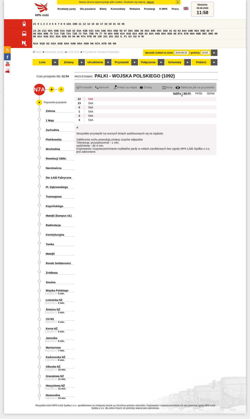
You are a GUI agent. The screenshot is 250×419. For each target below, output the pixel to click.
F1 (125, 36)
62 (175, 30)
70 (51, 33)
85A (163, 33)
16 (97, 23)
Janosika (51, 338)
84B (157, 33)
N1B (42, 43)
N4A (66, 43)
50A (50, 30)
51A (62, 30)
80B (116, 33)
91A (40, 36)
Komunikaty (118, 8)
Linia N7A (73, 51)
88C (204, 33)
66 (208, 30)
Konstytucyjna (55, 234)
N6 (92, 43)
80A (110, 33)
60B (153, 30)
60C (159, 30)
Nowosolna (53, 395)
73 (80, 33)
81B (128, 33)
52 (73, 30)
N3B (60, 43)
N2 (48, 43)
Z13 (44, 30)
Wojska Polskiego (57, 290)
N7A (97, 43)
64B (190, 30)
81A (122, 33)
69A (40, 33)
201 (111, 36)
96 (78, 36)
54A (97, 30)
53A (79, 30)
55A (109, 30)
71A (56, 33)
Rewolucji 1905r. (56, 158)
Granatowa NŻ (55, 376)
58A (130, 30)
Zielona (50, 111)
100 (100, 36)
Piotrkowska (53, 139)
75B (91, 33)
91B (46, 36)
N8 (109, 43)
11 (80, 23)
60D (165, 30)
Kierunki (102, 87)
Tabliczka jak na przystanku (195, 87)
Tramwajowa (54, 196)
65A (196, 30)
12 (84, 23)
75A (85, 33)
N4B (73, 43)
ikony (167, 87)
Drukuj (146, 87)
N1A (35, 43)
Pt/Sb (198, 93)
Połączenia (148, 62)
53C (91, 30)
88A (192, 33)
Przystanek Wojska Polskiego (101, 51)
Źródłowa (52, 272)
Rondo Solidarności (58, 263)
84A (151, 33)
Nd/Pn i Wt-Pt (182, 93)
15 (92, 23)
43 (118, 23)
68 (34, 33)
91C (52, 36)
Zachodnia (52, 130)
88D (210, 33)
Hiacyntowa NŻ (55, 385)
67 (212, 30)
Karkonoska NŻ (55, 357)
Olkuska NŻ (53, 366)
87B (186, 33)
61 (170, 30)
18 (105, 23)
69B (46, 33)
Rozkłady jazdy (54, 51)
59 (141, 30)
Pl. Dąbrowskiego (57, 187)
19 (110, 23)
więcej (150, 2)
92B (64, 36)
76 (96, 33)
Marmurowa (53, 347)
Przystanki (122, 62)
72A (68, 33)
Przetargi (149, 8)
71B (62, 33)
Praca (175, 8)
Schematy (174, 62)
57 (125, 30)
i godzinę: (195, 52)
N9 (114, 43)
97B (89, 36)
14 (88, 23)
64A (184, 30)
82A (134, 33)
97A (83, 36)
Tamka (50, 244)
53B (85, 30)
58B (136, 30)
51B (68, 30)
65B (202, 30)
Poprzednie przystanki (55, 102)
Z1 (34, 23)
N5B (86, 43)
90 (34, 36)
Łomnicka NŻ (54, 300)
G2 (135, 36)
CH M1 (50, 319)
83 (146, 33)
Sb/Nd (211, 93)
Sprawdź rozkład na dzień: (159, 52)
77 (100, 33)
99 (94, 36)
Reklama (135, 8)
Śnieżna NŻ (53, 309)
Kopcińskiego (54, 206)
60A (147, 30)
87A (180, 33)
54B (103, 30)
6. (121, 36)
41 (114, 23)
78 (105, 33)
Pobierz (201, 62)
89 (216, 33)
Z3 (34, 30)
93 (69, 36)
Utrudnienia (95, 62)
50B (56, 30)
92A (58, 36)
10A (69, 23)
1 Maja (50, 120)
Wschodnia (53, 149)
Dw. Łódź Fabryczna (58, 177)
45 (123, 23)
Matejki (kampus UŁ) (59, 215)
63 (179, 30)
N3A (53, 43)
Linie (42, 62)
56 (120, 30)
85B (169, 33)
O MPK (163, 8)
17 (101, 23)
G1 (130, 36)
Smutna (50, 282)
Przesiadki (84, 87)
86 (175, 33)
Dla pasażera (88, 8)
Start (37, 51)
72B (74, 33)
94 (73, 36)
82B (141, 33)
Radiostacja (53, 225)
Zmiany (69, 62)
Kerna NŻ (52, 328)
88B (198, 33)
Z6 (39, 30)
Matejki (50, 253)
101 (105, 36)
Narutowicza (53, 168)
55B (115, 30)
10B (75, 23)
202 (117, 36)
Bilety (103, 8)
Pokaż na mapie (125, 87)
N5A (79, 43)
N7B (104, 43)
